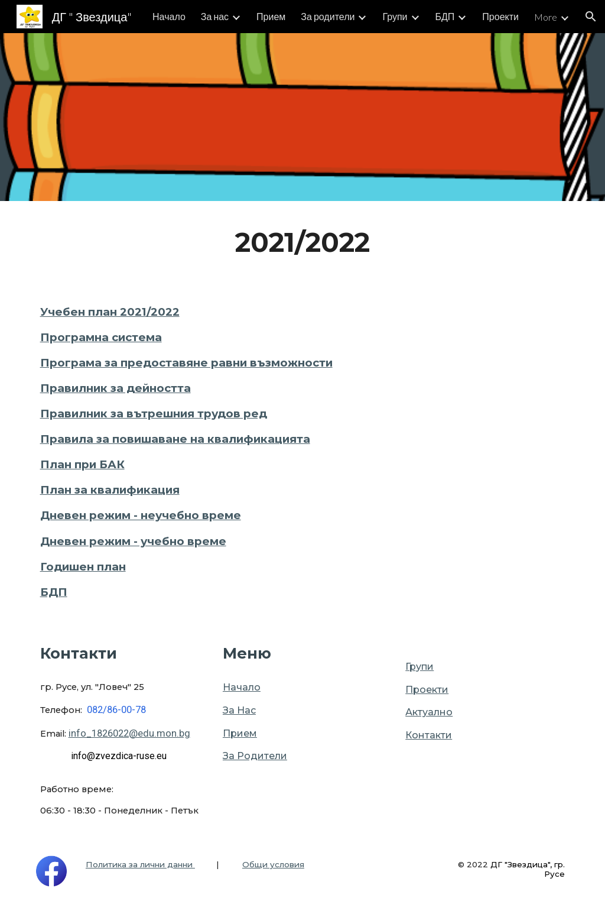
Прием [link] (270, 16)
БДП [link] (445, 16)
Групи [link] (394, 16)
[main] (302, 242)
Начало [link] (169, 16)
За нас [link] (215, 16)
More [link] (545, 16)
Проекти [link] (500, 16)
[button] (591, 16)
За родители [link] (327, 16)
